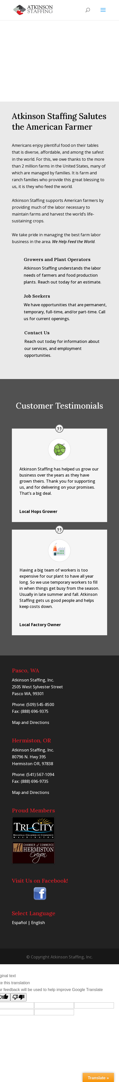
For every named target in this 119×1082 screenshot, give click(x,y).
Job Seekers (37, 296)
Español (19, 922)
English (38, 922)
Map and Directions (30, 722)
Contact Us (37, 333)
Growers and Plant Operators (57, 259)
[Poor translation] (18, 997)
